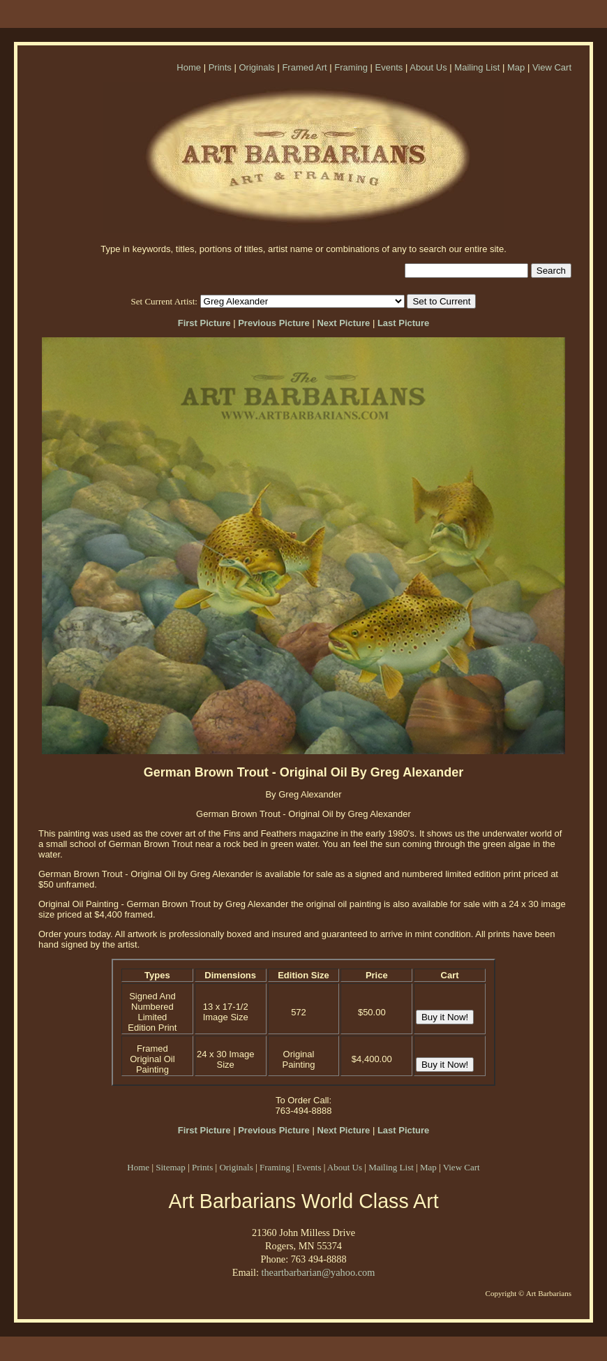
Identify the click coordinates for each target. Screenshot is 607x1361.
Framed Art (304, 67)
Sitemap (171, 1167)
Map (516, 67)
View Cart (551, 67)
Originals (256, 67)
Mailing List (477, 67)
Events (389, 67)
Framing (351, 67)
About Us (428, 67)
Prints (220, 67)
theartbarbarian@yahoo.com (318, 1272)
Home (189, 67)
